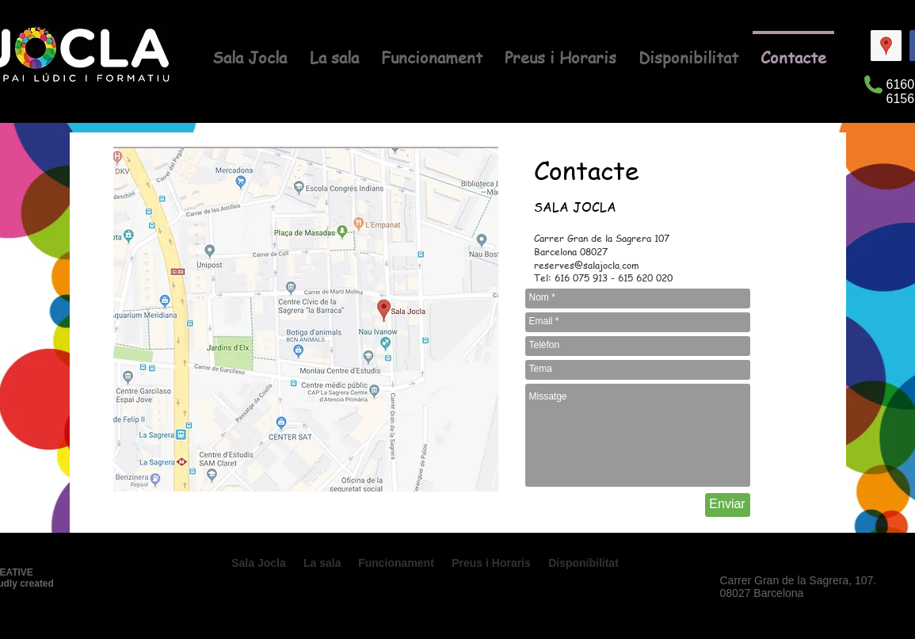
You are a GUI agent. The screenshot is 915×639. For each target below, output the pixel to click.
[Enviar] (727, 505)
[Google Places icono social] (886, 45)
